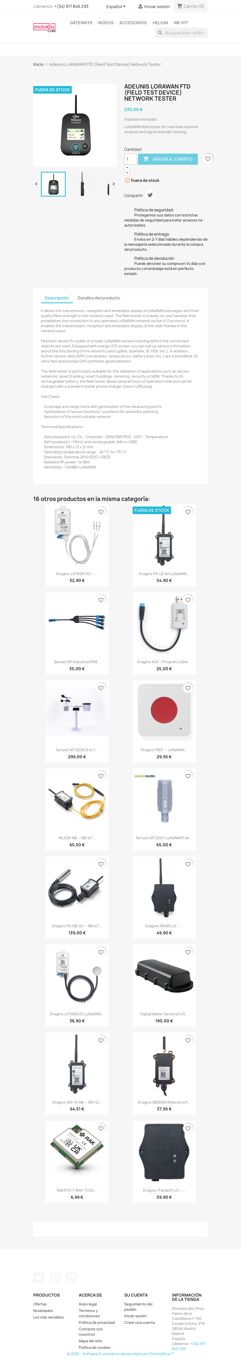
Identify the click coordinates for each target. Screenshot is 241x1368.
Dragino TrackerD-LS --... (164, 1190)
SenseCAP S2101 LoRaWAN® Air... (164, 837)
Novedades (43, 1310)
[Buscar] (181, 33)
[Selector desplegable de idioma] (116, 7)
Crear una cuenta (139, 1322)
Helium (160, 22)
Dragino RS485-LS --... (164, 926)
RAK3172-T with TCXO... (77, 1190)
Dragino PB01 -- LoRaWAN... (164, 749)
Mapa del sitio (90, 1340)
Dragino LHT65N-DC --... (77, 573)
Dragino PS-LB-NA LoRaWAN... (164, 573)
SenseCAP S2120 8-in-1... (77, 749)
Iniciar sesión (135, 1316)
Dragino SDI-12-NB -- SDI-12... (77, 1102)
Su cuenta (136, 1295)
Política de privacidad (97, 1322)
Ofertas (40, 1304)
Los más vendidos (48, 1317)
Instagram (71, 1277)
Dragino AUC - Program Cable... (164, 661)
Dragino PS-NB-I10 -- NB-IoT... (77, 926)
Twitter (39, 1277)
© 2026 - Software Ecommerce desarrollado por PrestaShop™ (120, 1353)
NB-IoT (181, 22)
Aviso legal (88, 1304)
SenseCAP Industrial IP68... (77, 661)
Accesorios (133, 22)
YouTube (55, 1277)
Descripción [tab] (57, 298)
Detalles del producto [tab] (99, 298)
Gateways (81, 22)
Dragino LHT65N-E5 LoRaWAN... (77, 1014)
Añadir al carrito (167, 159)
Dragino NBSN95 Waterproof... (164, 1102)
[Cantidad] (130, 159)
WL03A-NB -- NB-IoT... (77, 837)
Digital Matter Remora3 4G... (164, 1014)
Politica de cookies (95, 1347)
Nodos (106, 22)
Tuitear (150, 195)
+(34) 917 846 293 (71, 6)
